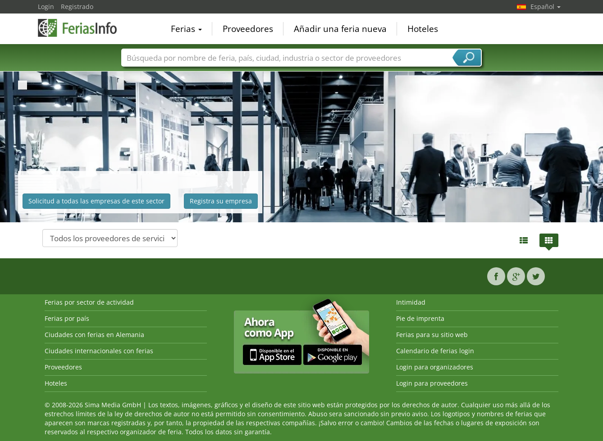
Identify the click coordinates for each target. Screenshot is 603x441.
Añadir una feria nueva (340, 29)
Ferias (186, 29)
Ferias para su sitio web (432, 334)
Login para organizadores (434, 367)
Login (46, 6)
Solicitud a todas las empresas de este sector (96, 201)
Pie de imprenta (420, 318)
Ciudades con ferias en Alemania (94, 334)
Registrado (77, 6)
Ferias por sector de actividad (89, 302)
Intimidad (410, 302)
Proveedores (248, 29)
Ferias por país (67, 318)
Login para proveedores (432, 383)
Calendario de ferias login (435, 350)
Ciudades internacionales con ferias (99, 350)
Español (545, 6)
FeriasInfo (83, 28)
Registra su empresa (221, 201)
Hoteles (422, 29)
